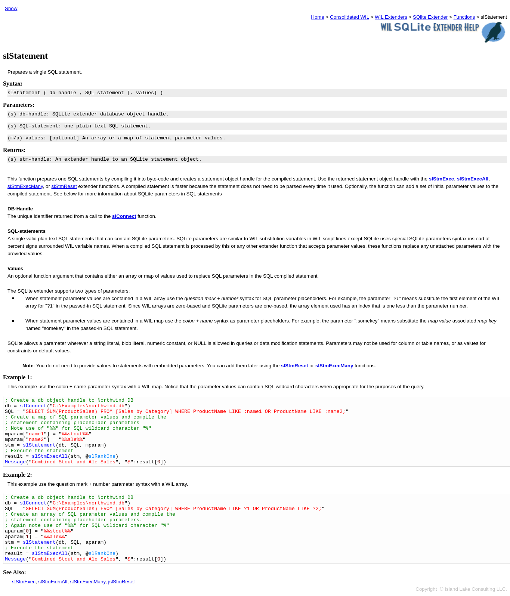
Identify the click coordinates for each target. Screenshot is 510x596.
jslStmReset (121, 581)
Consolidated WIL (349, 17)
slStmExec (441, 179)
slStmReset (64, 186)
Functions (464, 17)
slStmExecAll (52, 581)
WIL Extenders (391, 17)
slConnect (124, 216)
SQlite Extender (430, 17)
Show (11, 8)
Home (317, 17)
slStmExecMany (25, 186)
